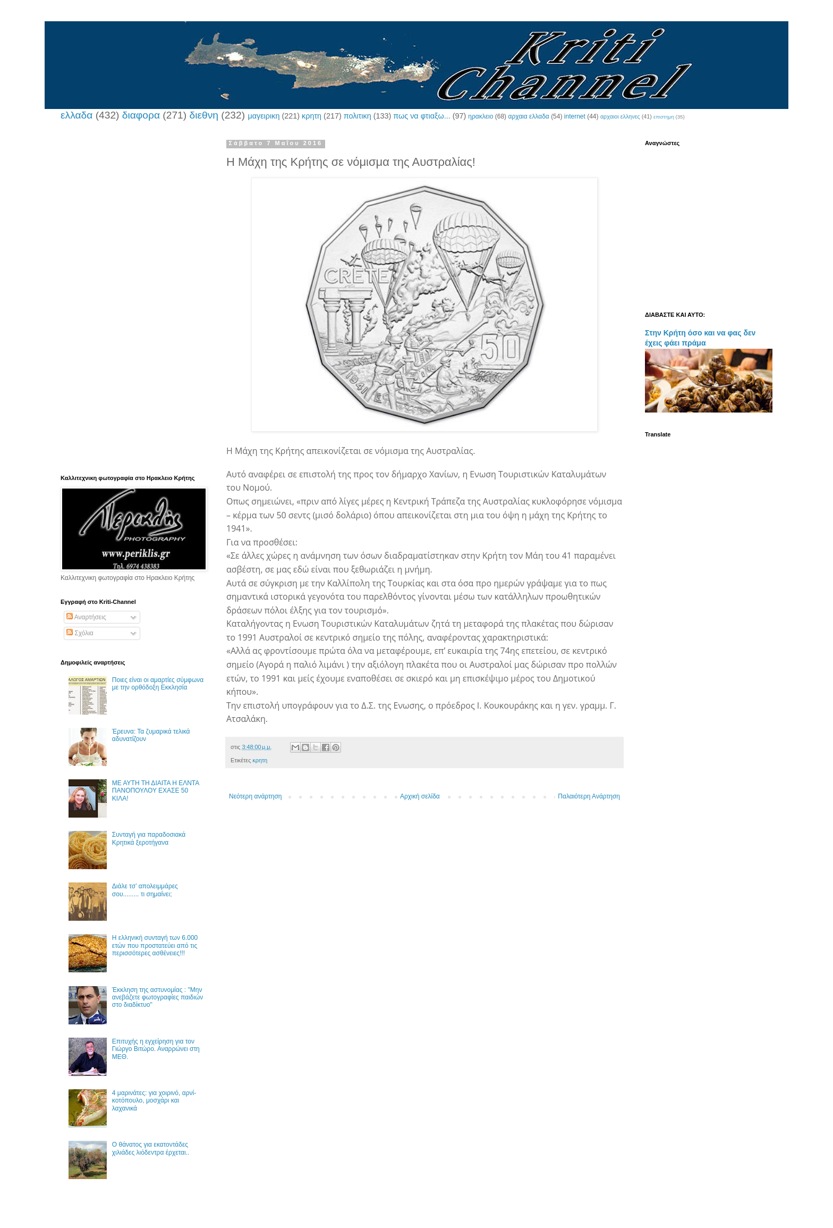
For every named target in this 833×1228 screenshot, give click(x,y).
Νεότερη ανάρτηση (255, 796)
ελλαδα (76, 115)
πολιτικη (357, 116)
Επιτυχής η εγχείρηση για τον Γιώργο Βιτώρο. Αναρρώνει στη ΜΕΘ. (156, 1049)
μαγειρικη (263, 116)
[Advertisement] (132, 299)
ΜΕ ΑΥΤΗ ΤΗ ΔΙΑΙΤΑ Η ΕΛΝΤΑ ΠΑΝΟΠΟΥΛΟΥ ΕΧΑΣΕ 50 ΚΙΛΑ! (155, 790)
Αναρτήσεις (86, 617)
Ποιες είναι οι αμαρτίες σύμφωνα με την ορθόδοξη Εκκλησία (157, 683)
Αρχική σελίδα (420, 796)
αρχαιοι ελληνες (620, 116)
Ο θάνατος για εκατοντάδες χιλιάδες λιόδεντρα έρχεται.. (151, 1148)
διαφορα (141, 115)
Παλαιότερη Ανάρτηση (589, 796)
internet (574, 116)
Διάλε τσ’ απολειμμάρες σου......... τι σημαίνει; (145, 889)
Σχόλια (80, 633)
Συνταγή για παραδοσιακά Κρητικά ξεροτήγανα (148, 838)
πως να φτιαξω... (421, 116)
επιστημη (663, 117)
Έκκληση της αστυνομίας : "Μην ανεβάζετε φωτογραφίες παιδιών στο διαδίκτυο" (157, 997)
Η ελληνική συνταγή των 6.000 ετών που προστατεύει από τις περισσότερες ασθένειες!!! (155, 945)
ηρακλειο (480, 116)
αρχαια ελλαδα (528, 116)
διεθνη (203, 115)
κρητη (311, 116)
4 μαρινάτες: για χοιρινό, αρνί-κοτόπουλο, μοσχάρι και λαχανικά (154, 1100)
